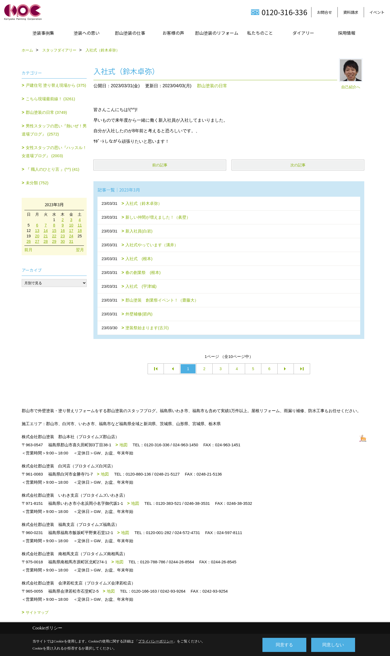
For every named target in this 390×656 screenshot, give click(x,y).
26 (29, 241)
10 (71, 225)
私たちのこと (260, 33)
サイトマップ (37, 612)
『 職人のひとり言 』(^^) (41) (52, 169)
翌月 (80, 249)
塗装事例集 (43, 33)
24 (71, 236)
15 (54, 230)
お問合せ (324, 12)
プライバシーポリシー (155, 641)
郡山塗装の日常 (212, 85)
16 (63, 230)
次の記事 (298, 165)
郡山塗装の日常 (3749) (46, 112)
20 (37, 236)
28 (46, 241)
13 (37, 230)
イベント (377, 12)
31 (71, 241)
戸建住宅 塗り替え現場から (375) (56, 85)
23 (63, 236)
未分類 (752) (37, 182)
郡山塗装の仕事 (130, 33)
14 (46, 230)
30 (63, 241)
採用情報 (346, 33)
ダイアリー (303, 33)
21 (46, 236)
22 (54, 236)
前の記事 (159, 165)
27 (37, 241)
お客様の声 (173, 33)
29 (54, 241)
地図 (123, 444)
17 (71, 230)
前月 (28, 249)
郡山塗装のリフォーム (216, 33)
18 (79, 230)
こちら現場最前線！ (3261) (50, 98)
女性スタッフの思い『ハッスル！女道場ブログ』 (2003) (54, 151)
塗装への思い (87, 33)
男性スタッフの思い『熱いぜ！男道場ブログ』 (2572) (54, 130)
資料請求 (350, 12)
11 (79, 225)
